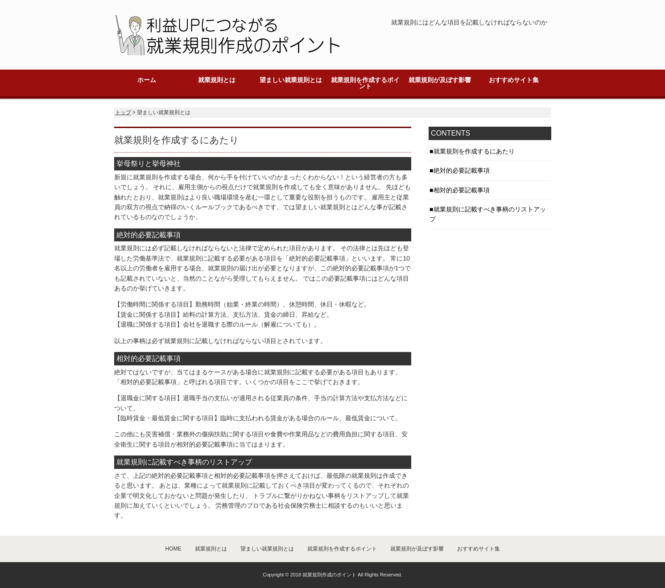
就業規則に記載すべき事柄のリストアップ (487, 214)
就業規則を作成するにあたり (474, 151)
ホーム (146, 79)
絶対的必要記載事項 (462, 170)
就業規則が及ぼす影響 (440, 79)
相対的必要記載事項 (462, 190)
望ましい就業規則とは (291, 79)
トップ (123, 112)
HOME (173, 549)
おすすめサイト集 (514, 79)
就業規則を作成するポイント (365, 83)
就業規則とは (216, 79)
